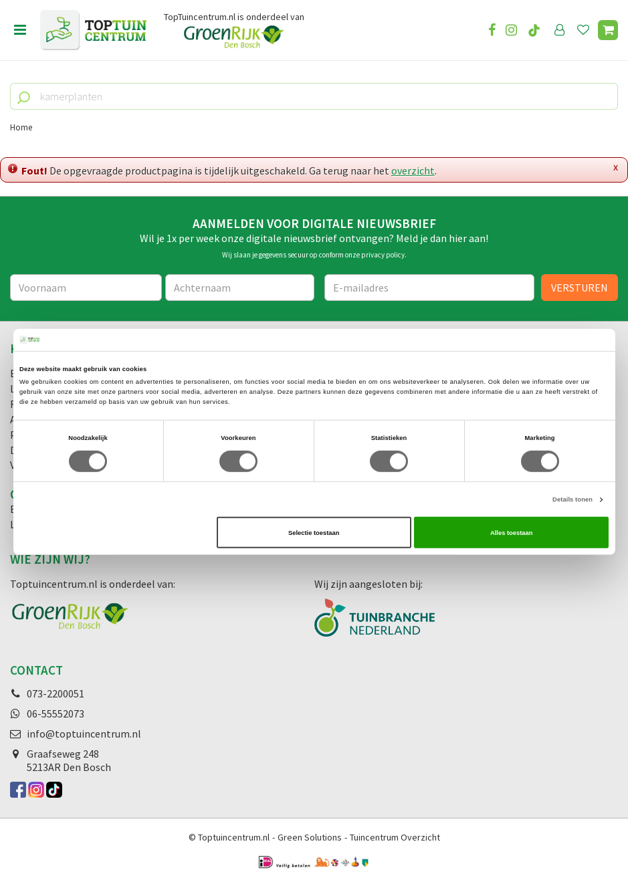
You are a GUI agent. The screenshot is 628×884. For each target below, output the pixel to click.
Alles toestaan (511, 532)
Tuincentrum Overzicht (395, 837)
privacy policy (383, 254)
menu (20, 30)
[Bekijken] (608, 30)
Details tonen (572, 499)
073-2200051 (55, 693)
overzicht (413, 170)
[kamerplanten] (314, 96)
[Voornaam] (86, 287)
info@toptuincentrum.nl (84, 733)
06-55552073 (55, 713)
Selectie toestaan (313, 532)
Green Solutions (310, 837)
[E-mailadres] (429, 287)
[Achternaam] (239, 287)
